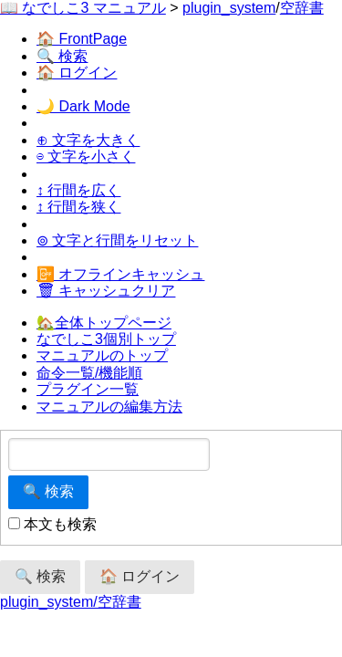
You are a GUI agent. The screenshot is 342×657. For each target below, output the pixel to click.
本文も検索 (52, 524)
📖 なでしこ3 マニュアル (83, 8)
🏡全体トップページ (103, 322)
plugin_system (228, 8)
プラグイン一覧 (87, 389)
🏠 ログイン (76, 72)
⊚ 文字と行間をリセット (117, 240)
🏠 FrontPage (81, 39)
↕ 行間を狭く (78, 206)
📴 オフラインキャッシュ (120, 274)
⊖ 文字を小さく (85, 156)
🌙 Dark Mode (83, 106)
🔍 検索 (62, 56)
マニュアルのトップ (102, 355)
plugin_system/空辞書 (70, 602)
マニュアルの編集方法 (109, 406)
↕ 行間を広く (78, 190)
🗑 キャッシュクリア (105, 290)
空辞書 (302, 8)
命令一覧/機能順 (89, 373)
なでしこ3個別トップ (106, 339)
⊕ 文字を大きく (88, 140)
